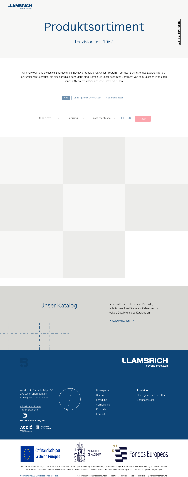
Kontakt (100, 414)
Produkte (101, 409)
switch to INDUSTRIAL (179, 32)
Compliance (103, 404)
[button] (25, 415)
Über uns (101, 395)
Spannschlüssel (146, 399)
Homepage (102, 390)
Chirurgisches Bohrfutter (151, 395)
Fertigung (101, 399)
